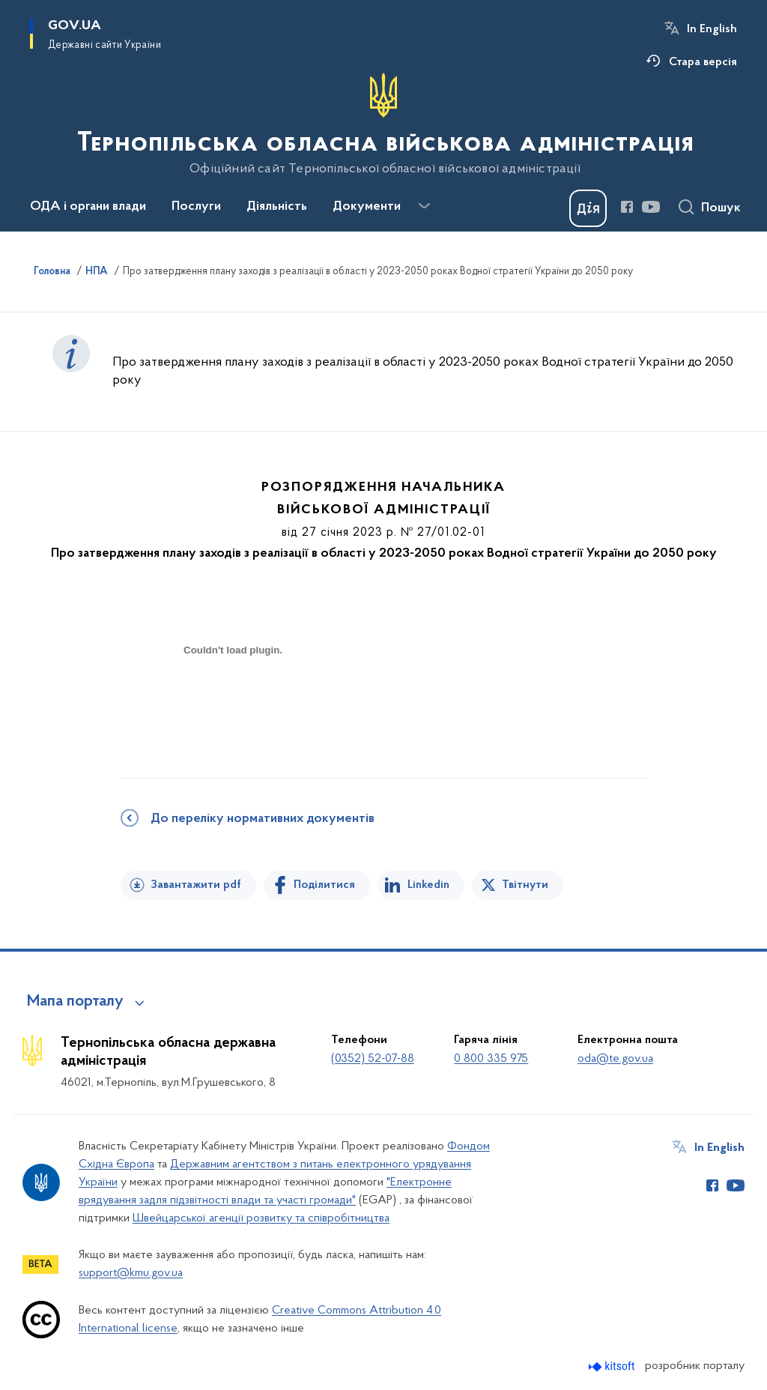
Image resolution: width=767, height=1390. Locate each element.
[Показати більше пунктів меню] (424, 206)
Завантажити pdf (196, 885)
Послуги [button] (196, 207)
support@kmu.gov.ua (131, 1273)
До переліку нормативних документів (263, 819)
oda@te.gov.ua (615, 1059)
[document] (233, 703)
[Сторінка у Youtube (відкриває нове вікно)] (651, 207)
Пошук (721, 208)
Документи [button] (367, 207)
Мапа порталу (75, 1002)
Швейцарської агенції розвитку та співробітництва (261, 1218)
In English (712, 29)
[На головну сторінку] (383, 124)
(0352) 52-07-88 (372, 1059)
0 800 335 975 (491, 1059)
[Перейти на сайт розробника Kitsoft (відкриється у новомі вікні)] (613, 1366)
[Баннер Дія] (588, 208)
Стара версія (703, 62)
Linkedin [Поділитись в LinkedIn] (428, 885)
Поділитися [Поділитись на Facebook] (324, 885)
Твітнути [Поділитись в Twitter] (525, 885)
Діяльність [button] (276, 207)
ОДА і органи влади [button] (88, 207)
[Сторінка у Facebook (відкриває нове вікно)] (627, 207)
